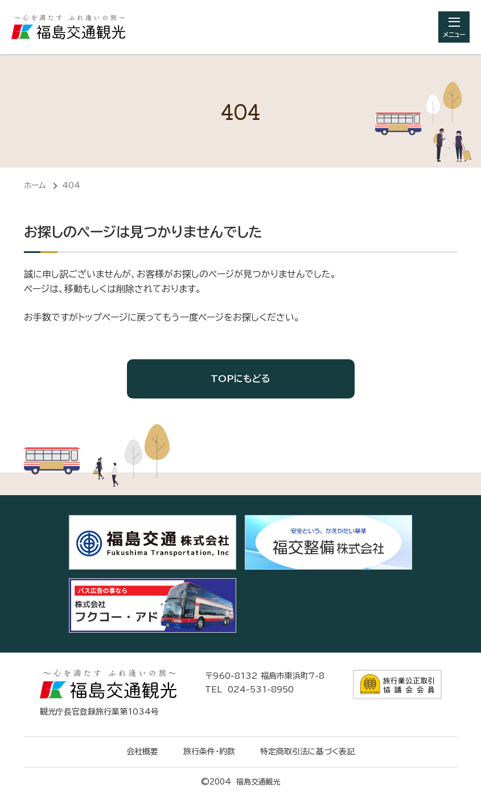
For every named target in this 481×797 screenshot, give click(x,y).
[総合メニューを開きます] (454, 27)
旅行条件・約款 (209, 752)
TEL (249, 690)
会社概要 (142, 752)
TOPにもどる (240, 378)
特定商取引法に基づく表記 (307, 752)
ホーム (35, 185)
